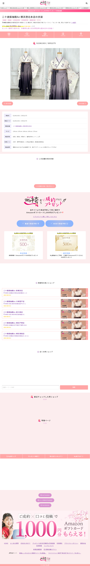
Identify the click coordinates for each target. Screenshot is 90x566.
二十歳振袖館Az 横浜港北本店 (22, 126)
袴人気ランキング (56, 456)
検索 (74, 387)
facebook (45, 505)
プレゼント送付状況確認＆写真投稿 (43, 543)
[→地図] (73, 22)
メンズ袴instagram (45, 500)
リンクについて (49, 546)
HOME (6, 543)
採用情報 (39, 546)
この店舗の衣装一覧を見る (45, 186)
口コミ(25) (27, 34)
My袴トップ (11, 456)
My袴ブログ (78, 456)
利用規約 (59, 543)
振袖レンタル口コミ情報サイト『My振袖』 (32, 553)
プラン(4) (63, 34)
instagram (45, 495)
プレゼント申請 (34, 456)
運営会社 (83, 543)
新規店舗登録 (37, 549)
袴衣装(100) (45, 34)
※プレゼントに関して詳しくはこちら (45, 216)
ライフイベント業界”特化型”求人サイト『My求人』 (64, 553)
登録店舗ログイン (50, 549)
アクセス (81, 34)
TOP (9, 34)
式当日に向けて (25, 543)
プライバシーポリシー (71, 543)
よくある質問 (14, 543)
